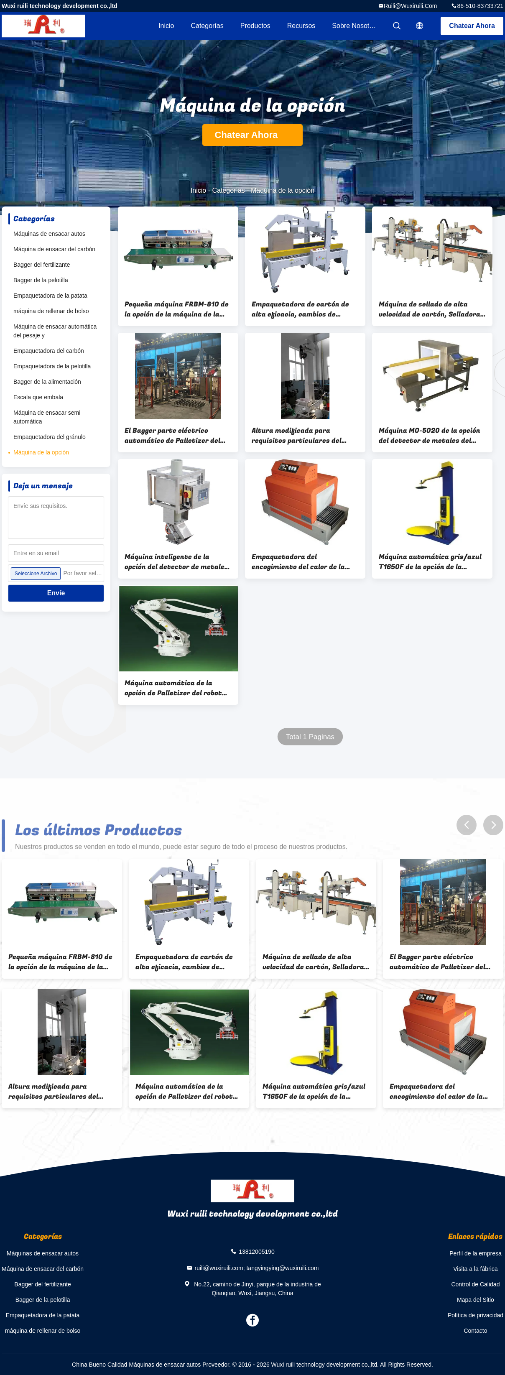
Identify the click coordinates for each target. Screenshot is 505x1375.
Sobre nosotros (355, 25)
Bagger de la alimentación (47, 381)
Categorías (207, 25)
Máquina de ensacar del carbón (54, 249)
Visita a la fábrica (475, 1268)
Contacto (475, 1330)
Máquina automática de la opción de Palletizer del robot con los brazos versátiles (173, 688)
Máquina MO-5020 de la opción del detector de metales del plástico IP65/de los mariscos (429, 436)
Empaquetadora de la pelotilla (52, 366)
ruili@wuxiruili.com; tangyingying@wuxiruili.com (257, 1267)
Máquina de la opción (41, 452)
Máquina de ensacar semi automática (46, 417)
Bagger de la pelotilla (40, 280)
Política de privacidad (475, 1315)
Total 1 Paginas (310, 737)
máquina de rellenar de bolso (51, 311)
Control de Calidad (475, 1284)
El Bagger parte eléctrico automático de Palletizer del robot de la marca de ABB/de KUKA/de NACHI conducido (172, 436)
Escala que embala (38, 397)
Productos (255, 25)
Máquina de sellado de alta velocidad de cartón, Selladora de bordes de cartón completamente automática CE (431, 309)
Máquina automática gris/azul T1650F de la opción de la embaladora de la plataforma (430, 562)
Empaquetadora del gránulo (49, 437)
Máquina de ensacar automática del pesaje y (55, 331)
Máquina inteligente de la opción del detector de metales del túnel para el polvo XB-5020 (177, 562)
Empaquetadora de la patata (50, 295)
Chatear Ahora (472, 25)
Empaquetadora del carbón (48, 350)
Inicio (166, 25)
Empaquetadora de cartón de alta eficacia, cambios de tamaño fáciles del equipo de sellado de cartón (300, 309)
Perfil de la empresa (475, 1253)
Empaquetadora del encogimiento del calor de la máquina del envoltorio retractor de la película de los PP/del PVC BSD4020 (301, 562)
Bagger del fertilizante (41, 264)
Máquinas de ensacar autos (49, 233)
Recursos (301, 25)
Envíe (56, 593)
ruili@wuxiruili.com (410, 6)
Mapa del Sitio (475, 1299)
